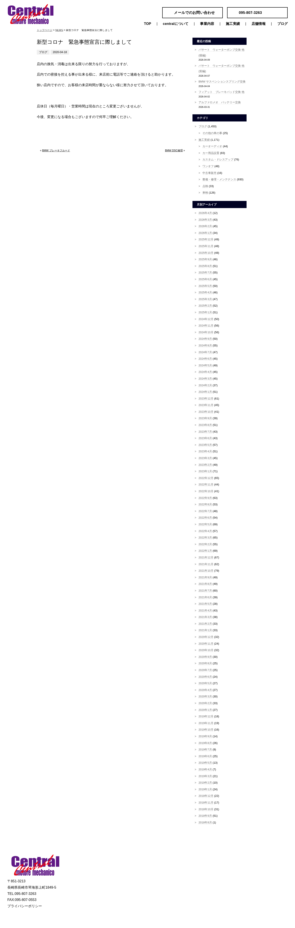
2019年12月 (206, 716)
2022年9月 (205, 498)
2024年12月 (206, 319)
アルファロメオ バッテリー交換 (220, 102)
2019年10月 (206, 729)
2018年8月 (205, 822)
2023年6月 (205, 438)
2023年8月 (205, 425)
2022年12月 (206, 478)
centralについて (175, 24)
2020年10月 (206, 650)
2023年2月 (205, 464)
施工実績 (233, 24)
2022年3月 (205, 537)
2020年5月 (205, 683)
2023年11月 (206, 405)
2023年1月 (205, 471)
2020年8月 (205, 663)
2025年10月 (206, 252)
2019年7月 (205, 749)
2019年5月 (205, 762)
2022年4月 (205, 531)
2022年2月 (205, 544)
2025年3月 (205, 299)
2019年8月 (205, 743)
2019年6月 (205, 756)
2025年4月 (205, 292)
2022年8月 (205, 504)
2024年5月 (205, 365)
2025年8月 (205, 266)
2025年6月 (205, 279)
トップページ (44, 30)
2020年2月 (205, 703)
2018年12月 (206, 795)
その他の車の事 (212, 133)
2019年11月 (206, 723)
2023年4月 (205, 451)
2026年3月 (205, 219)
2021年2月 (205, 623)
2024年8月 (205, 345)
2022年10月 (206, 491)
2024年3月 (205, 378)
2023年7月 (205, 431)
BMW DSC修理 (174, 150)
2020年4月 (205, 690)
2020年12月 (206, 637)
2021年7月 (205, 590)
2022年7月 (205, 511)
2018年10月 (206, 809)
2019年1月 (205, 789)
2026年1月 (205, 232)
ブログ (282, 24)
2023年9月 (205, 418)
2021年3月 (205, 617)
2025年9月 (205, 259)
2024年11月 (206, 325)
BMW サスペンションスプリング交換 (222, 81)
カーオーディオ (212, 146)
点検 (205, 186)
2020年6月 (205, 676)
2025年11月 (206, 246)
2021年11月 (206, 564)
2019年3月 (205, 776)
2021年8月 (205, 583)
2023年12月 (206, 398)
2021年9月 (205, 577)
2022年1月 (205, 550)
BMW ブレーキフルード (56, 150)
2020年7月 (205, 670)
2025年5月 (205, 286)
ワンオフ (208, 166)
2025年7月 (205, 272)
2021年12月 (206, 557)
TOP (147, 24)
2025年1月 (205, 312)
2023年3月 (205, 458)
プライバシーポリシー (24, 906)
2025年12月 (206, 239)
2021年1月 (205, 630)
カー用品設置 (210, 153)
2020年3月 (205, 696)
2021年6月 (205, 597)
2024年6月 (205, 358)
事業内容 (207, 24)
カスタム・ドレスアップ (217, 159)
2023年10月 (206, 411)
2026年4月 (205, 213)
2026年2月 (205, 226)
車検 (205, 192)
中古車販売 (209, 173)
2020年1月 (205, 709)
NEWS (59, 30)
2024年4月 (205, 371)
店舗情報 (259, 24)
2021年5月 (205, 603)
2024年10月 (206, 332)
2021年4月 (205, 610)
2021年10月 (206, 570)
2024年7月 (205, 352)
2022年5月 (205, 524)
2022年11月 (206, 484)
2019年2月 (205, 782)
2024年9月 (205, 338)
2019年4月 (205, 769)
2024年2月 (205, 385)
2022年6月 (205, 517)
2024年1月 (205, 391)
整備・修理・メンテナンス (219, 179)
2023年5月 (205, 444)
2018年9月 (205, 815)
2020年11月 (206, 643)
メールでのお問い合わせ (194, 13)
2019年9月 (205, 736)
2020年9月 (205, 656)
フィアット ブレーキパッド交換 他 (221, 92)
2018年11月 (206, 802)
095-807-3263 (250, 13)
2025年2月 (205, 305)
